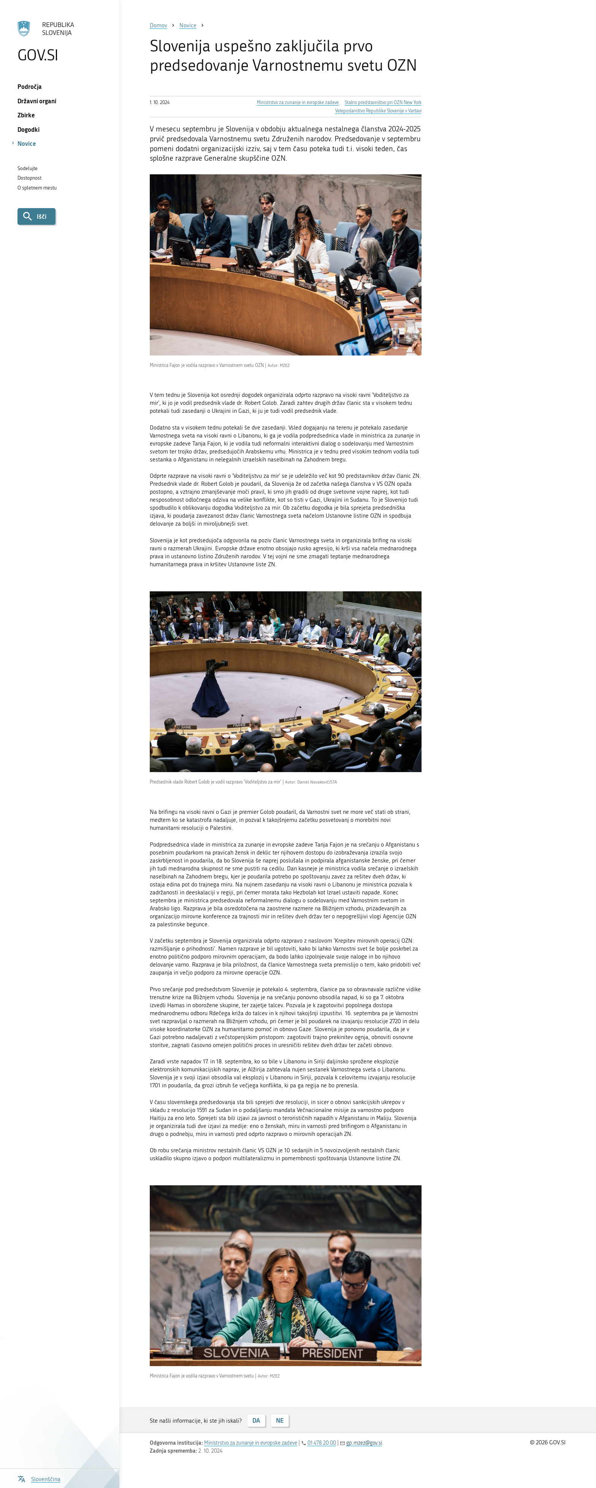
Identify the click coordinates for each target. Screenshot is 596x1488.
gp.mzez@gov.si (364, 1443)
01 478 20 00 (322, 1443)
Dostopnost (29, 178)
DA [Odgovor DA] (256, 1420)
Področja (29, 86)
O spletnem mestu (37, 188)
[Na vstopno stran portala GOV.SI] (59, 41)
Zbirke (26, 115)
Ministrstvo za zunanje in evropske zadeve (298, 102)
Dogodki (28, 129)
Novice (26, 143)
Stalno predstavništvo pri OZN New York (383, 102)
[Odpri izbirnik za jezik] (39, 1478)
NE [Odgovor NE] (280, 1420)
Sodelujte (27, 168)
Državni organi (36, 100)
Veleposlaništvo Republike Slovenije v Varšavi (378, 111)
